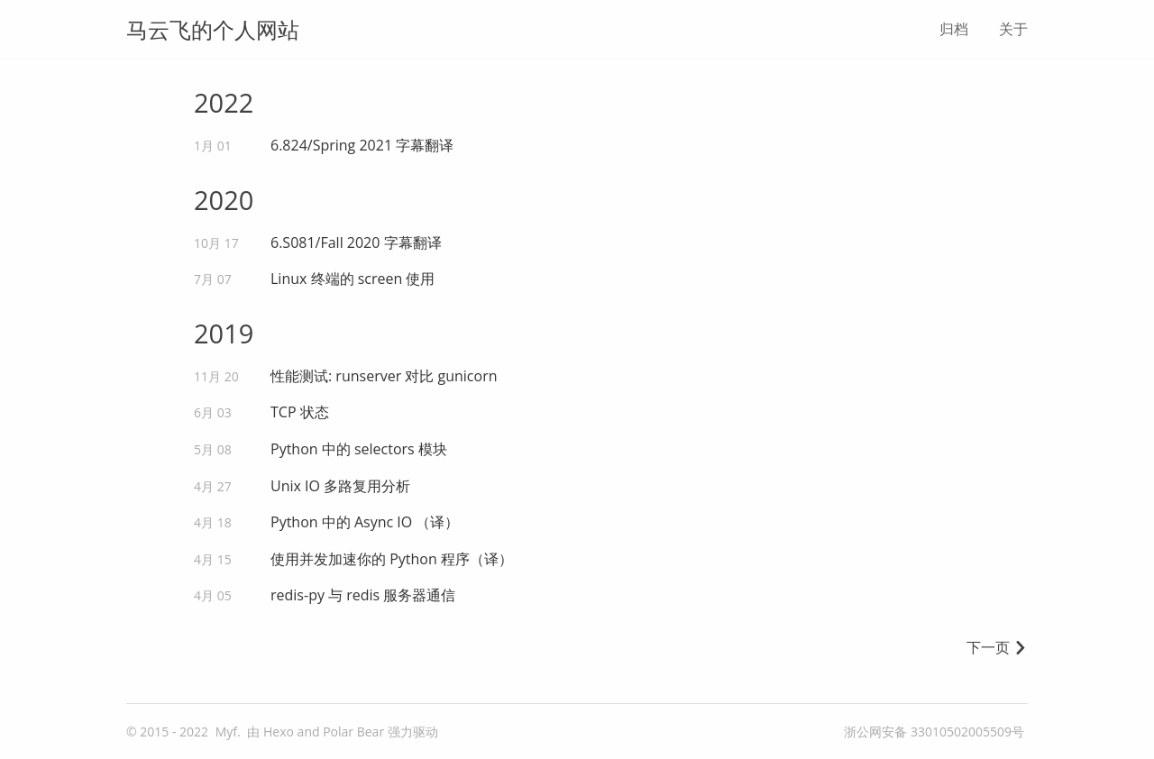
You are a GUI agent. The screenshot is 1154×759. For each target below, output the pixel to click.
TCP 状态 (299, 412)
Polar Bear (353, 731)
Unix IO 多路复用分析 (340, 486)
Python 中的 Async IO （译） (364, 522)
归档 (953, 29)
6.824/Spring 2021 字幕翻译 (361, 145)
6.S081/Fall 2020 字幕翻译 (356, 242)
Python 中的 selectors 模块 (358, 449)
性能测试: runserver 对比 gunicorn (384, 376)
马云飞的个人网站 (212, 29)
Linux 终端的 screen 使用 (352, 278)
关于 (1013, 29)
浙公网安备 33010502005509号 (934, 731)
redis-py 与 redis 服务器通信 (362, 595)
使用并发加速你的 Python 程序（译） (391, 559)
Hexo (278, 731)
